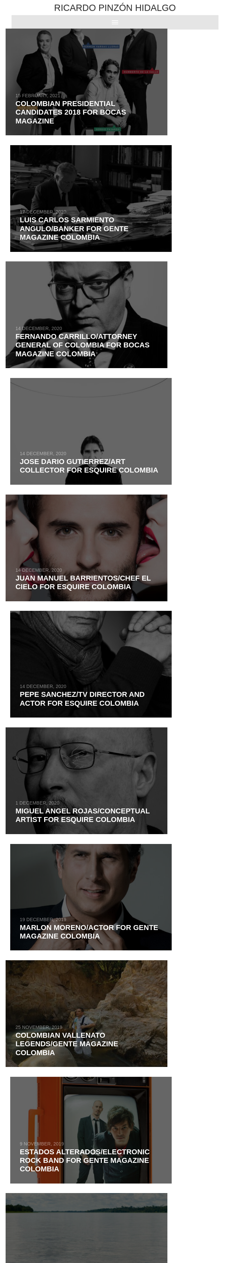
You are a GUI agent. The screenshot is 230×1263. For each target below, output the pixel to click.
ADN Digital (128, 1241)
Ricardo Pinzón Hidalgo (115, 8)
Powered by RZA (106, 1241)
